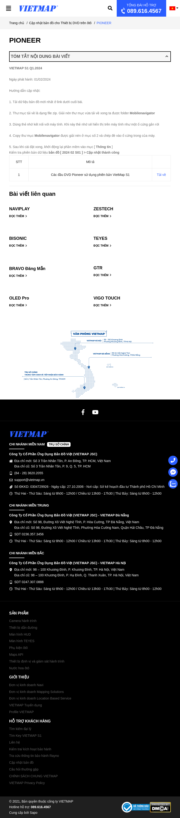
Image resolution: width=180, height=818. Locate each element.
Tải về (161, 175)
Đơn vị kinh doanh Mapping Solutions (36, 692)
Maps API (16, 654)
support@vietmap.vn (29, 480)
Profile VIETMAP (21, 712)
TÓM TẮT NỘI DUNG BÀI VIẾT (89, 56)
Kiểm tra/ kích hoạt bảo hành (30, 749)
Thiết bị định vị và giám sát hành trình (36, 661)
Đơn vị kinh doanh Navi (26, 685)
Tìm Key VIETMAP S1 (25, 735)
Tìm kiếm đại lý (20, 729)
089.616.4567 (140, 8)
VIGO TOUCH (107, 298)
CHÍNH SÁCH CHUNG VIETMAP (33, 776)
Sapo (34, 812)
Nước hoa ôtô (19, 668)
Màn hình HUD (20, 634)
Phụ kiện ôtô (18, 648)
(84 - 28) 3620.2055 (28, 473)
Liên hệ (14, 742)
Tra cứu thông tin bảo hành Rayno (34, 756)
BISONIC (18, 238)
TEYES (100, 238)
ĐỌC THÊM (18, 216)
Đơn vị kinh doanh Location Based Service (40, 698)
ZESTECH (103, 209)
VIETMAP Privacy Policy (27, 783)
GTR (98, 268)
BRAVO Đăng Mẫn (27, 268)
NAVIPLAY (19, 209)
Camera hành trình (23, 621)
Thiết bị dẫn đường (23, 627)
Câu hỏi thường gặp (23, 769)
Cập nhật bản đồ (21, 762)
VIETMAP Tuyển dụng (25, 705)
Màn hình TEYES (21, 641)
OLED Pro (19, 298)
